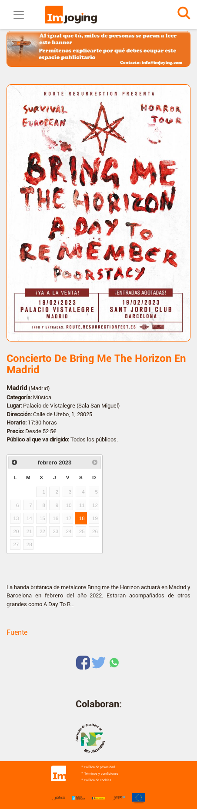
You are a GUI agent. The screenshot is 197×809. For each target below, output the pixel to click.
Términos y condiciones (101, 774)
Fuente (17, 632)
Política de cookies (97, 780)
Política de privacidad (99, 767)
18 (82, 518)
